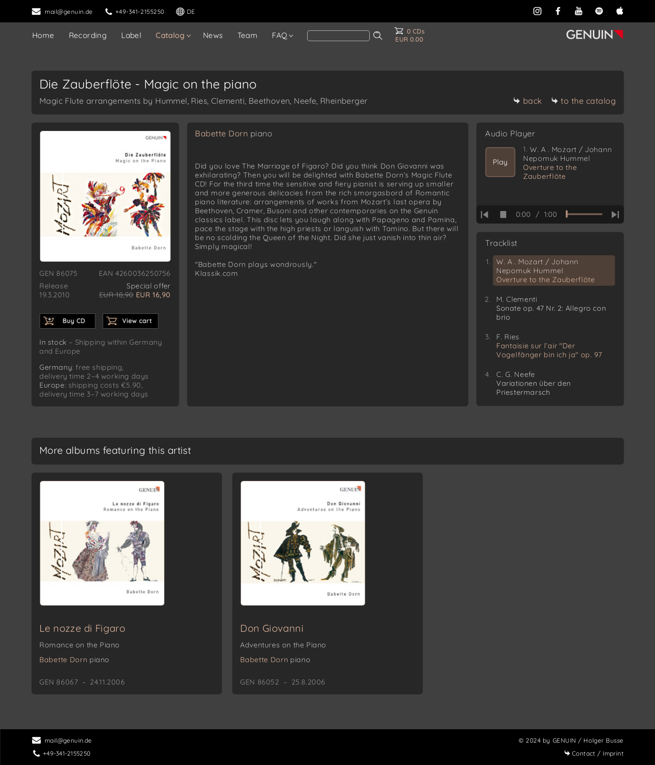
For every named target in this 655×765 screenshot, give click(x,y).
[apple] (619, 10)
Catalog (170, 35)
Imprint (594, 753)
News (213, 35)
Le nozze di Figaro (82, 628)
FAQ (279, 35)
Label (131, 35)
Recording (88, 35)
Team (247, 35)
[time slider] (584, 214)
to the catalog (583, 101)
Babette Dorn (233, 133)
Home (43, 35)
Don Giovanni (272, 628)
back (527, 101)
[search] (338, 35)
